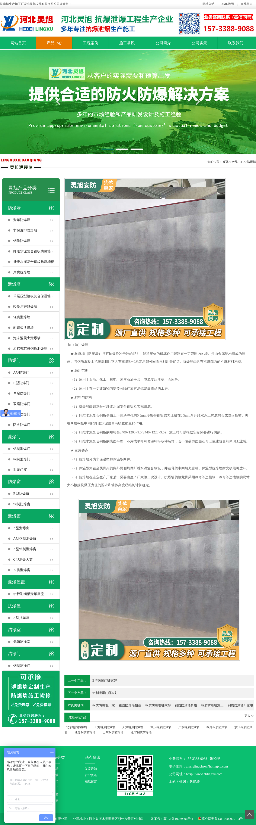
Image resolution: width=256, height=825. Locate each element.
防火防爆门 (21, 425)
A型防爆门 (21, 372)
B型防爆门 (21, 383)
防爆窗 (14, 481)
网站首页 (18, 43)
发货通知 (91, 768)
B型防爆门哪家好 (104, 680)
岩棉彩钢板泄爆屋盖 (28, 594)
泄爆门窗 (20, 469)
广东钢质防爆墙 (188, 727)
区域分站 (208, 4)
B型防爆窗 (21, 493)
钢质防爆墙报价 (130, 705)
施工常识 (127, 43)
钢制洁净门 (21, 665)
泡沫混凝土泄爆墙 (27, 338)
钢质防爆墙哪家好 (158, 705)
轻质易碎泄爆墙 (25, 306)
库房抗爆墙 (21, 272)
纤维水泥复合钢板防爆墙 (32, 251)
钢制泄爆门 (21, 459)
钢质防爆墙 (21, 241)
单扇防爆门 (21, 393)
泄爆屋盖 (16, 581)
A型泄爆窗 (21, 528)
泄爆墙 (14, 284)
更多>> (249, 715)
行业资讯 (91, 775)
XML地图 (227, 4)
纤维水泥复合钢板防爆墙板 (33, 262)
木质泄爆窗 (21, 570)
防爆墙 (251, 162)
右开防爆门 (21, 414)
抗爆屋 (14, 605)
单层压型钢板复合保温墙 (32, 296)
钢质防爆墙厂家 (103, 705)
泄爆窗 (14, 516)
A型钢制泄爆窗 (24, 538)
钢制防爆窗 (21, 504)
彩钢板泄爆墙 (23, 327)
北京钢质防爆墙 (76, 727)
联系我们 (235, 43)
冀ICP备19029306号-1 (178, 819)
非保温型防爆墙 (25, 230)
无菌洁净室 (21, 642)
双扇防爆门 (21, 404)
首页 (225, 162)
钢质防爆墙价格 (186, 705)
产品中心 (54, 43)
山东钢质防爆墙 (113, 732)
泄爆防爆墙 (21, 220)
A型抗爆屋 (21, 618)
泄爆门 (14, 436)
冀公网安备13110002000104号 (222, 819)
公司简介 (163, 43)
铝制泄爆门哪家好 (105, 693)
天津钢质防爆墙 (132, 727)
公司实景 (199, 43)
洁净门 (14, 653)
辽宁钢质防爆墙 (141, 732)
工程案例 (90, 43)
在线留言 (247, 4)
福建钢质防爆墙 (217, 727)
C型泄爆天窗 (23, 559)
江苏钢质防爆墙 (85, 732)
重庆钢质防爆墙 (160, 727)
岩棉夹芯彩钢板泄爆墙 (30, 348)
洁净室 (14, 629)
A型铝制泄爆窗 (24, 549)
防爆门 (14, 360)
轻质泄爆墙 (21, 317)
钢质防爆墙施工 (212, 705)
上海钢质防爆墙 (104, 727)
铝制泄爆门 (21, 449)
